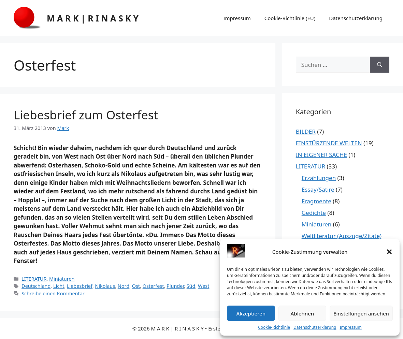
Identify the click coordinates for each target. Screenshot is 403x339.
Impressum (350, 327)
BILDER (306, 131)
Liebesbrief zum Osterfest (86, 115)
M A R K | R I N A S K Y (93, 18)
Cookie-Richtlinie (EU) (289, 18)
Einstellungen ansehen (361, 313)
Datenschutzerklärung (314, 327)
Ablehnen (302, 313)
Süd (191, 286)
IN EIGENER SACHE (321, 155)
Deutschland (36, 286)
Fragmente (316, 201)
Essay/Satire (318, 189)
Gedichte (314, 213)
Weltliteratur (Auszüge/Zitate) (342, 236)
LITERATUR (33, 279)
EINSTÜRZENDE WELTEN (329, 143)
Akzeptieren (250, 313)
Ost (136, 286)
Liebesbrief (79, 286)
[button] (389, 251)
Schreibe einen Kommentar (53, 293)
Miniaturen (61, 279)
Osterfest (153, 286)
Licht (58, 286)
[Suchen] (379, 65)
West (203, 286)
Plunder (175, 286)
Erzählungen (319, 178)
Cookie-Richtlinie (274, 327)
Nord (123, 286)
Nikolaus (105, 286)
